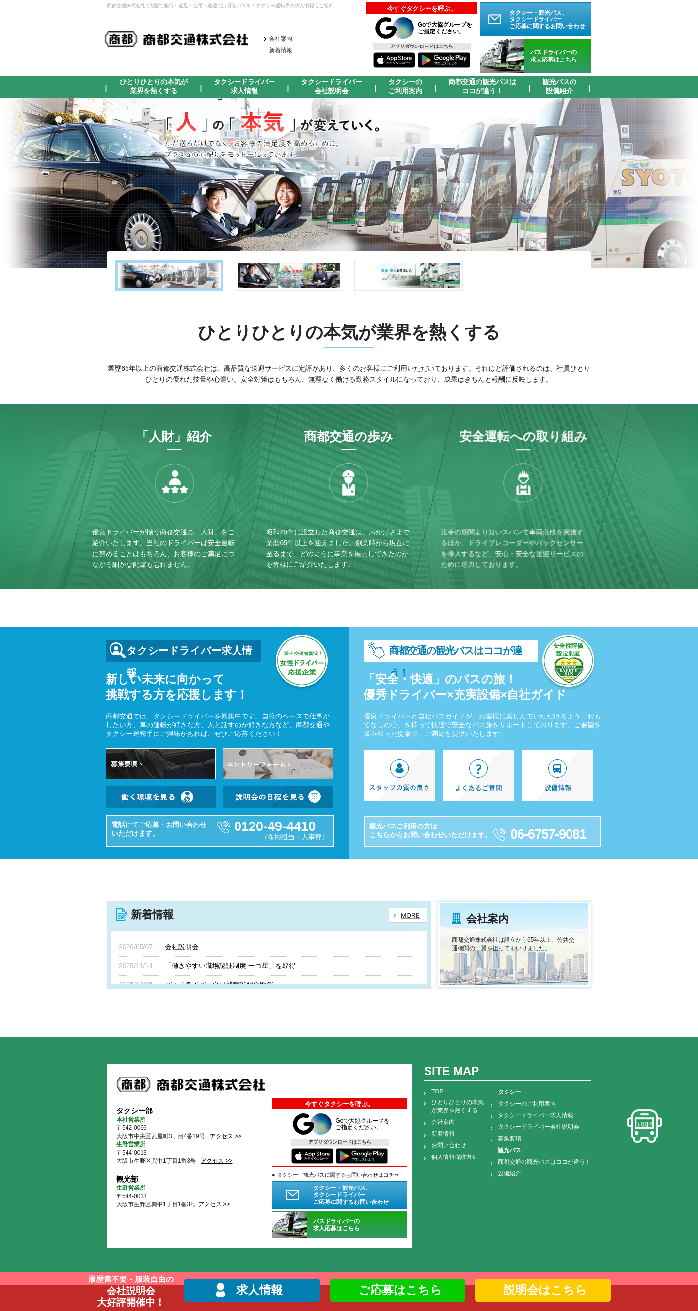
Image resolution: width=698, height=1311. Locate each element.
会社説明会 (182, 947)
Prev (12, 183)
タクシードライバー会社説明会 (331, 86)
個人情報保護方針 (454, 1157)
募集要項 (509, 1138)
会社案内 (280, 38)
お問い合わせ (448, 1145)
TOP (437, 1091)
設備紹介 (509, 1173)
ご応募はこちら (397, 1289)
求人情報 (259, 1289)
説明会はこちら (543, 1289)
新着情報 (280, 50)
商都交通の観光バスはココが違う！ (482, 86)
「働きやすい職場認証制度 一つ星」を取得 (230, 965)
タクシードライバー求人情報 (244, 86)
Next (685, 183)
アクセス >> (225, 1136)
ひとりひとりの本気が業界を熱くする (154, 86)
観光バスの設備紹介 (559, 86)
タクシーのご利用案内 (405, 86)
